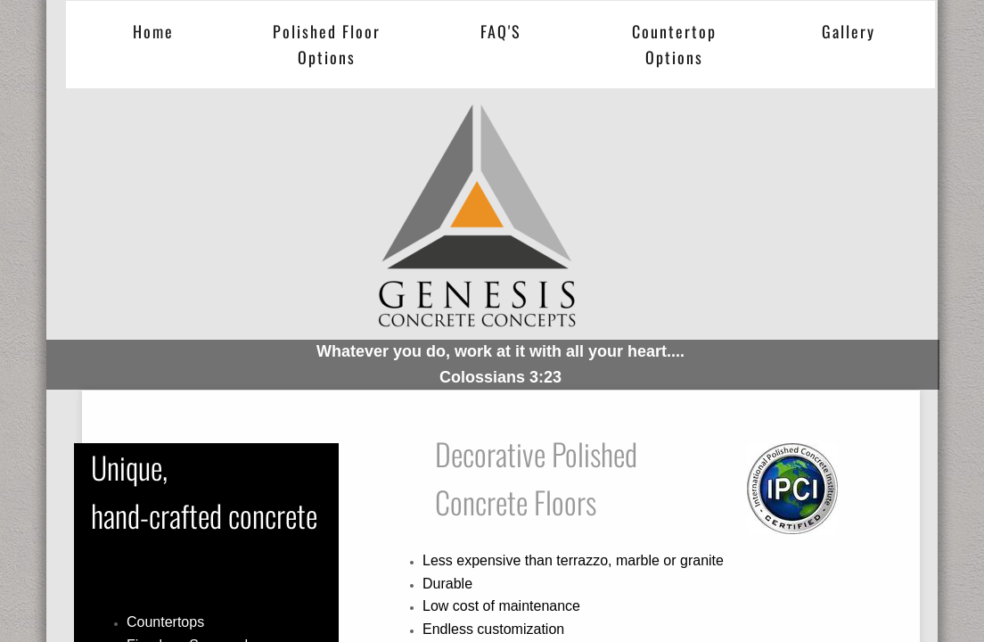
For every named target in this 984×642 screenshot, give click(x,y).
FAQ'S (500, 31)
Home (153, 31)
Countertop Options (674, 44)
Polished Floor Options (327, 44)
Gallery (848, 31)
